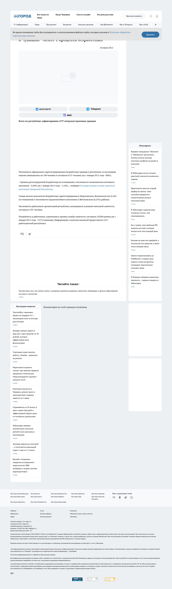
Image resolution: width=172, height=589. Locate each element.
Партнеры (73, 517)
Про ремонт (51, 24)
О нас (42, 511)
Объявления (14, 514)
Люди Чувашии (62, 14)
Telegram (13, 511)
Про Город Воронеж (78, 494)
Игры (39, 17)
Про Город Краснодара (58, 502)
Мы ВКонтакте (106, 24)
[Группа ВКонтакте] (43, 109)
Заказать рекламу (86, 24)
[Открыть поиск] (151, 16)
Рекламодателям (105, 14)
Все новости (43, 14)
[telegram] (30, 234)
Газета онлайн (83, 14)
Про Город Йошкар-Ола (59, 494)
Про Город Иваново (98, 494)
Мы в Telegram (126, 24)
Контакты (73, 511)
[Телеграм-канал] (93, 109)
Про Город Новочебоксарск (19, 494)
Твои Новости (35, 494)
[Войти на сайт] (157, 16)
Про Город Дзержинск (17, 502)
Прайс (12, 517)
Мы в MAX (143, 24)
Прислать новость (134, 16)
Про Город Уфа (76, 497)
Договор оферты (45, 514)
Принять (150, 34)
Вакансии (67, 24)
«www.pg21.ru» (27, 521)
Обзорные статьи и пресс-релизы (81, 514)
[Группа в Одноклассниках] (120, 497)
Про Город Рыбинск (57, 497)
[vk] (22, 234)
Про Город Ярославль (17, 497)
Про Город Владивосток (38, 502)
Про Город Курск (36, 497)
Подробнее (72, 551)
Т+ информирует (21, 24)
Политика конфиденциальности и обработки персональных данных (32, 555)
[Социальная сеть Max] (68, 115)
